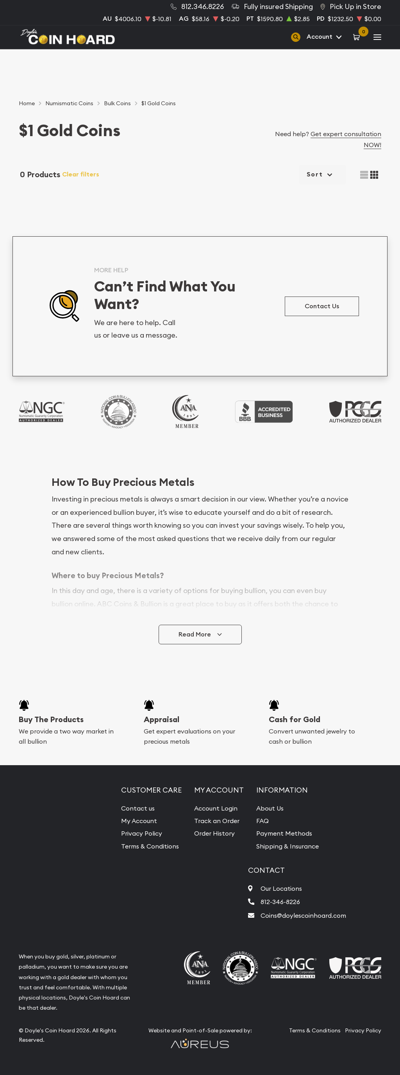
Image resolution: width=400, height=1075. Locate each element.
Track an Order (216, 821)
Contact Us (322, 306)
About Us (270, 808)
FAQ (262, 821)
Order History (214, 833)
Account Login (216, 808)
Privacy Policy (141, 833)
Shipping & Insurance (287, 846)
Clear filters (80, 174)
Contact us (138, 808)
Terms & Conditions (150, 846)
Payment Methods (284, 833)
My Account (139, 821)
